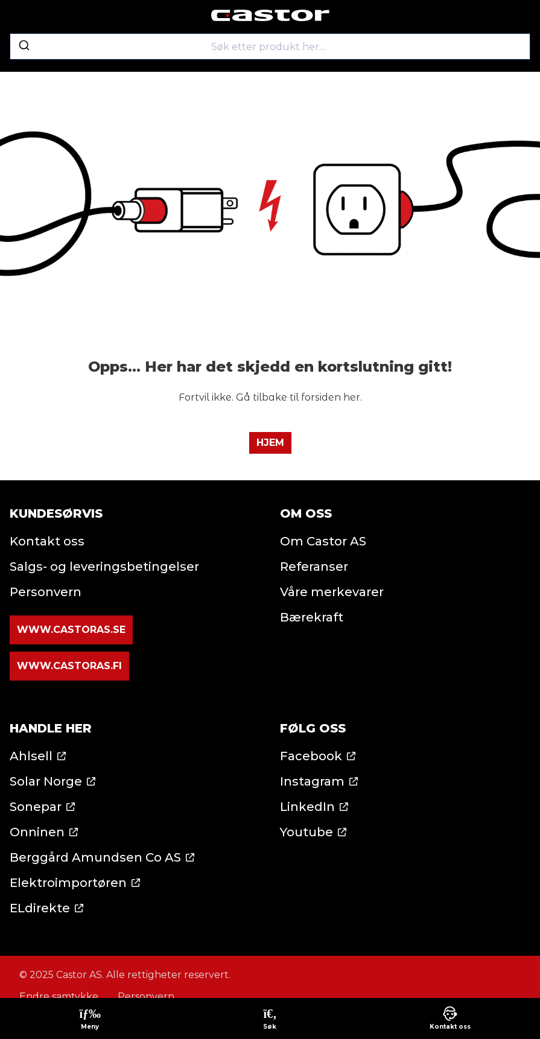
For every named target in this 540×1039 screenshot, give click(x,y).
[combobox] (270, 46)
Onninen (37, 832)
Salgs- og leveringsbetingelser (104, 566)
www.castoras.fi (69, 666)
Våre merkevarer (332, 592)
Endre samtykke (58, 996)
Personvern (45, 592)
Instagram (312, 781)
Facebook (311, 756)
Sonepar (36, 806)
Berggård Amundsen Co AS (95, 857)
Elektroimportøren (68, 882)
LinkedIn (307, 806)
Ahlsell (31, 756)
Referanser (314, 566)
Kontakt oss (47, 541)
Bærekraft (311, 617)
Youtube (306, 832)
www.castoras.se (71, 629)
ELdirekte (40, 908)
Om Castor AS (323, 541)
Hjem (270, 442)
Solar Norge (46, 781)
